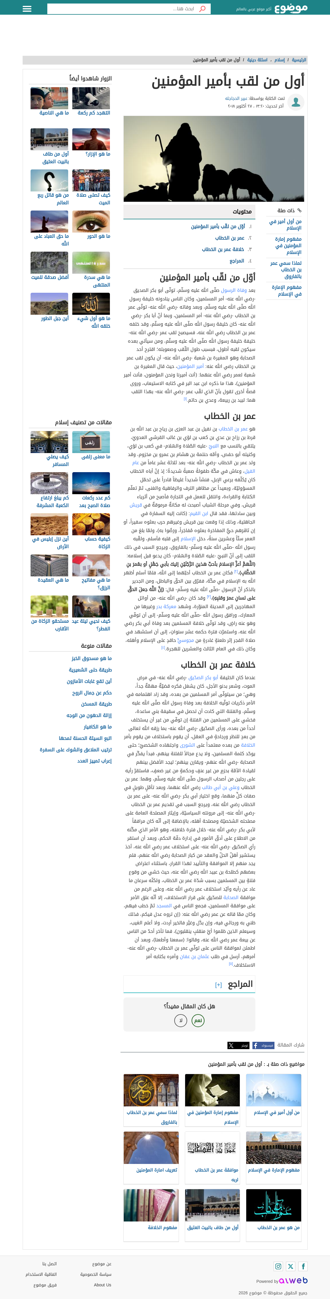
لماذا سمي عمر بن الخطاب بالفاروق (285, 270)
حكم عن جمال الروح (92, 693)
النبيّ (214, 445)
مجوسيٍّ (185, 640)
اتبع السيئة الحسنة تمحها (85, 738)
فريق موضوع (45, 1285)
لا (180, 1020)
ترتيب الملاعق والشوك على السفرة (76, 750)
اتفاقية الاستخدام (41, 1274)
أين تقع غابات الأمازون (89, 681)
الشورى (187, 745)
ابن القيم (199, 513)
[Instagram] (278, 1266)
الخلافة (248, 745)
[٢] (236, 571)
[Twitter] (290, 1266)
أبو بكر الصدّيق (203, 677)
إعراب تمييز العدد (94, 761)
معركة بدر (166, 606)
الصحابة (231, 897)
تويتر (245, 1045)
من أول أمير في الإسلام (285, 225)
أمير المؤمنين (190, 366)
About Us (102, 1285)
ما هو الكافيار (98, 727)
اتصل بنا (49, 1264)
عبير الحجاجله (236, 98)
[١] (185, 399)
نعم (198, 1020)
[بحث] (202, 9)
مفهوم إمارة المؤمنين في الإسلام (288, 246)
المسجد (164, 905)
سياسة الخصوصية (95, 1274)
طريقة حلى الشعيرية (90, 670)
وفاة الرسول (234, 290)
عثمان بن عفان (194, 956)
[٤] (163, 647)
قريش (136, 504)
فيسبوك (267, 1045)
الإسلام (188, 538)
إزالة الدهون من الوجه (89, 715)
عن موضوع (101, 1264)
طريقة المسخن (96, 704)
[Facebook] (303, 1266)
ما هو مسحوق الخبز (92, 658)
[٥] (231, 963)
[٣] (209, 596)
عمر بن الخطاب (233, 428)
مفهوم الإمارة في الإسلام (286, 290)
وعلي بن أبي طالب (220, 787)
